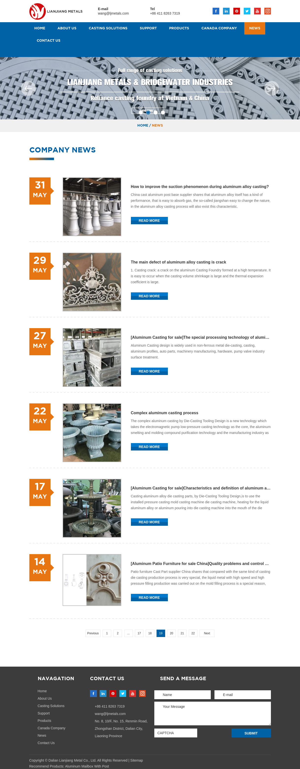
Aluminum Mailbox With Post (87, 767)
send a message (183, 679)
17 (139, 634)
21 (182, 634)
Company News (62, 150)
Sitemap (136, 761)
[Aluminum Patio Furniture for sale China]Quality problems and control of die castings (201, 564)
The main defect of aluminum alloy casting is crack (178, 262)
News (254, 28)
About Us (66, 28)
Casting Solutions (108, 28)
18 (150, 634)
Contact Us (48, 40)
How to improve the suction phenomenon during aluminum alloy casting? (200, 187)
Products (179, 28)
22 (193, 634)
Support (148, 28)
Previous (93, 634)
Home (39, 28)
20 (171, 634)
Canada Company (219, 28)
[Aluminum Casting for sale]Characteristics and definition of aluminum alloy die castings (201, 489)
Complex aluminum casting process (164, 413)
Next (207, 634)
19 (160, 634)
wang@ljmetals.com (113, 13)
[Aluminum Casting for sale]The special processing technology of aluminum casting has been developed (201, 338)
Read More (149, 221)
